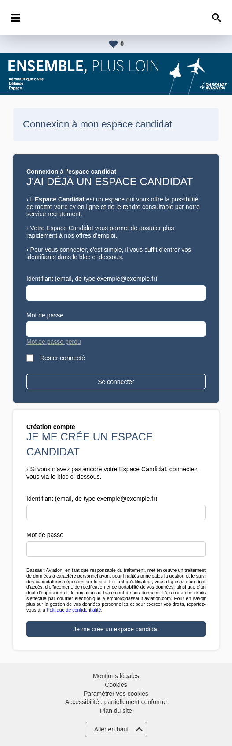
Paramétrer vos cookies (116, 693)
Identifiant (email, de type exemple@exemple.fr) (91, 278)
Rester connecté (62, 358)
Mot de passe (44, 315)
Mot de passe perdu (53, 341)
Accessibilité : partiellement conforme (116, 701)
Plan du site (116, 710)
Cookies (116, 684)
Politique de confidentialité (74, 609)
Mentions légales (116, 675)
